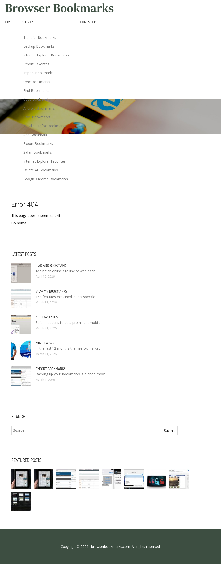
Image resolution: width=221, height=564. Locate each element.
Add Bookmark (35, 134)
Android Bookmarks (39, 108)
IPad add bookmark (51, 265)
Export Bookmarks (38, 143)
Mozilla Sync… (47, 343)
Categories (28, 22)
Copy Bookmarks (37, 99)
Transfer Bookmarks (39, 37)
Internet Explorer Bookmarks (46, 55)
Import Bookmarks (38, 72)
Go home (18, 223)
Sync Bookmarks (36, 81)
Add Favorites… (48, 317)
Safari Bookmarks (37, 152)
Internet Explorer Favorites (44, 161)
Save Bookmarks (36, 117)
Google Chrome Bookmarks (45, 179)
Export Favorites (36, 64)
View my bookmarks (51, 291)
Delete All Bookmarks (40, 170)
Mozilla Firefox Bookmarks (44, 126)
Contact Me (89, 22)
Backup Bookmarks (38, 46)
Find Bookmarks (36, 90)
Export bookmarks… (52, 368)
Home (8, 22)
